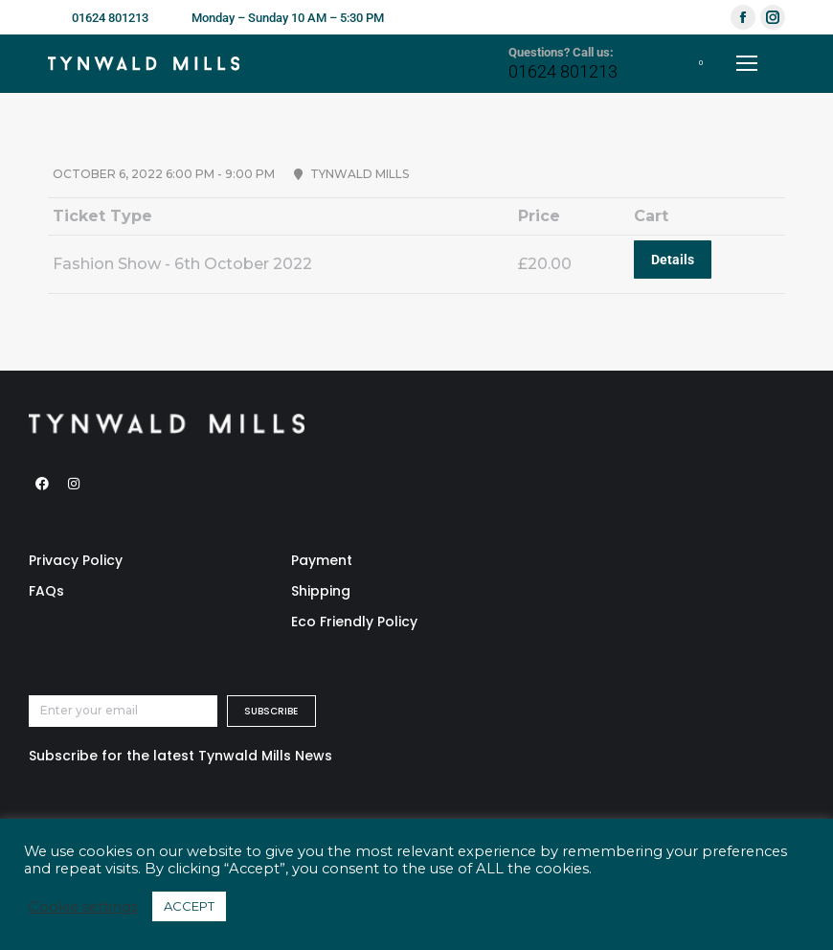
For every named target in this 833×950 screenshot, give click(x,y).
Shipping (320, 590)
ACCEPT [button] (189, 906)
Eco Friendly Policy (354, 621)
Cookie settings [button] (83, 907)
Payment (321, 560)
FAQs (46, 590)
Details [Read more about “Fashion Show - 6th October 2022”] (672, 259)
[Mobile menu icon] (747, 63)
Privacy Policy (76, 560)
